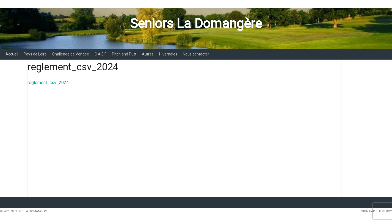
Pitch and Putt (124, 54)
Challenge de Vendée (70, 54)
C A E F (100, 54)
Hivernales (168, 54)
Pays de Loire (35, 54)
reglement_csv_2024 (48, 82)
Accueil (11, 54)
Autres (148, 54)
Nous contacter (196, 54)
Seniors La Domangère (196, 23)
